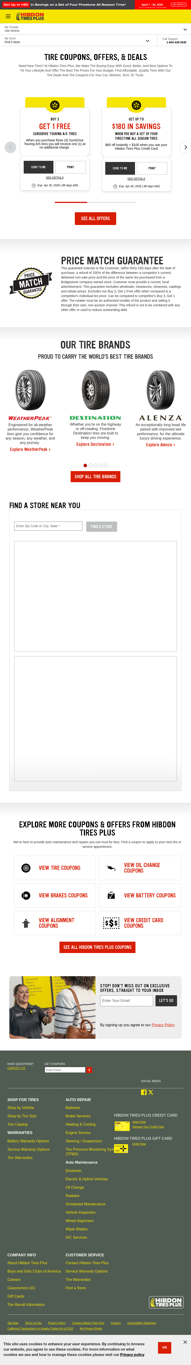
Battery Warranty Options (28, 1141)
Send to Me (38, 167)
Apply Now (139, 1122)
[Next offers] (185, 147)
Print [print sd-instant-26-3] (70, 167)
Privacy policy (132, 1355)
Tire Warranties (20, 1158)
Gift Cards (15, 1296)
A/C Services (76, 1237)
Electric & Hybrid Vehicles (87, 1179)
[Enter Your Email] (65, 1070)
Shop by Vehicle (20, 1108)
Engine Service (78, 1133)
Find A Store (101, 526)
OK (164, 1347)
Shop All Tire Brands (95, 476)
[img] (95, 718)
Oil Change (75, 1187)
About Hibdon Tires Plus (27, 1263)
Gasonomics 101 (21, 1288)
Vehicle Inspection (81, 1212)
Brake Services (78, 1116)
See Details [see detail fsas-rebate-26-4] (136, 179)
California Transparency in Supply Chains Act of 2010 (40, 1328)
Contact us (16, 1068)
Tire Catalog (17, 1124)
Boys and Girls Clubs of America (34, 1271)
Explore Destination (93, 444)
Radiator (72, 1196)
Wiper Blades (77, 1229)
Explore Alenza (159, 445)
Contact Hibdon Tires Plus (87, 1263)
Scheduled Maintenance (85, 1204)
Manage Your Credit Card (148, 1126)
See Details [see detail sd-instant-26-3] (54, 177)
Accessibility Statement (141, 1323)
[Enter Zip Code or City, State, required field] (48, 526)
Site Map (12, 1323)
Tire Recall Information (26, 1305)
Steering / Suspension (84, 1141)
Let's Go (166, 1000)
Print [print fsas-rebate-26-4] (152, 168)
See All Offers (95, 218)
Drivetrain (73, 1171)
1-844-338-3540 (176, 42)
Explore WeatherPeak (28, 449)
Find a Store (76, 1288)
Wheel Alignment (79, 1221)
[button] (85, 465)
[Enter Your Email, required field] (126, 1000)
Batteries (73, 1108)
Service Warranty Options (28, 1149)
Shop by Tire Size (21, 1116)
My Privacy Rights (91, 1328)
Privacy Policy (163, 1025)
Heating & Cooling (81, 1124)
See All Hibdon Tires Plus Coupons (97, 947)
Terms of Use (33, 1323)
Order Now (139, 1144)
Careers (14, 1280)
